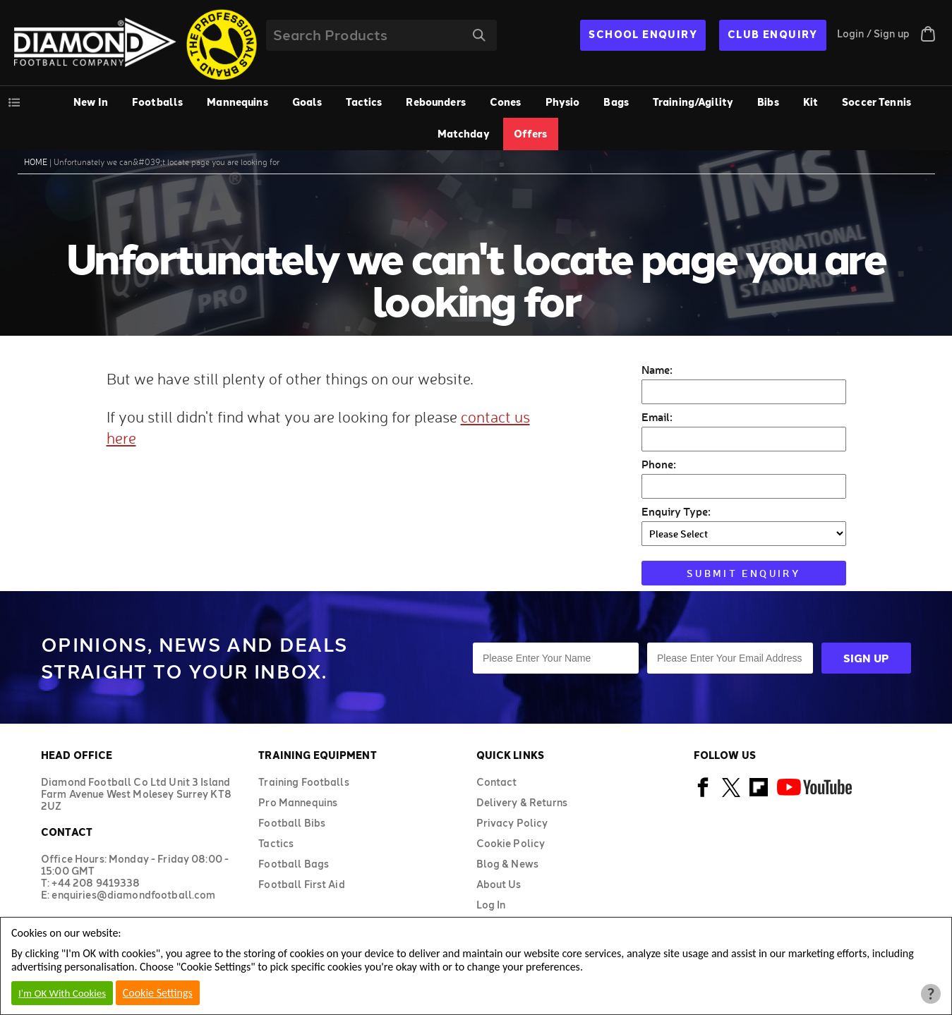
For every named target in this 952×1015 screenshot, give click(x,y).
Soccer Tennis (876, 102)
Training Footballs (303, 782)
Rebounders (435, 102)
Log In (491, 905)
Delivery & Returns (522, 802)
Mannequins (237, 102)
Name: (657, 369)
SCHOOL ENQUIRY (643, 34)
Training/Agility (693, 102)
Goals (307, 102)
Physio (563, 102)
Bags (616, 102)
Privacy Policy (512, 823)
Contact (496, 782)
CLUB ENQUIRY (773, 34)
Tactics (364, 102)
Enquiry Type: (676, 511)
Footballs (157, 102)
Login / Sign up (873, 33)
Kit (810, 102)
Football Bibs (291, 823)
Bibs (768, 102)
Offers (531, 134)
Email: (657, 416)
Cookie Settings (158, 992)
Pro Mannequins (297, 802)
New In (90, 102)
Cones (506, 102)
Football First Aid (301, 884)
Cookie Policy (511, 843)
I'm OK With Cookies (62, 993)
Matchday (464, 134)
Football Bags (293, 864)
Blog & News (507, 864)
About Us (499, 884)
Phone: (658, 463)
